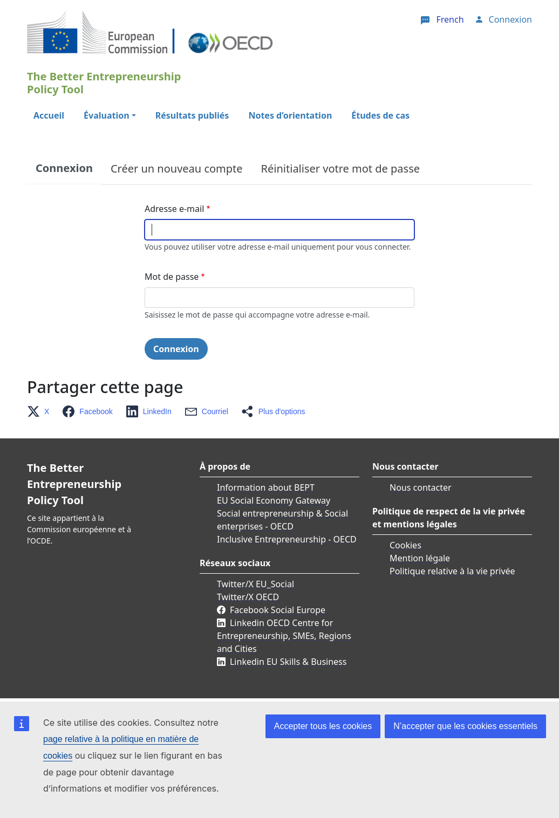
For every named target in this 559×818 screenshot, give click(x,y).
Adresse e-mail (174, 209)
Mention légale (420, 558)
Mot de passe (172, 277)
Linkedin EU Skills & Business (288, 662)
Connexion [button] (510, 19)
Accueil (48, 115)
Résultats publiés (192, 115)
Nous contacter (421, 487)
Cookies (405, 545)
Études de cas (380, 115)
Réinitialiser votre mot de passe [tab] (340, 168)
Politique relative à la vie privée (452, 571)
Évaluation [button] (106, 115)
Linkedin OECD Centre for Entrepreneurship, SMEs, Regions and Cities (284, 636)
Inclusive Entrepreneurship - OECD (287, 539)
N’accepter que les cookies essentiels (465, 726)
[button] (41, 411)
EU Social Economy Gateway (273, 500)
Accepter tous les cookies (323, 726)
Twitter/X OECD (248, 597)
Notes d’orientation (290, 115)
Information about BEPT (266, 487)
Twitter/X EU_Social (255, 584)
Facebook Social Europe (277, 610)
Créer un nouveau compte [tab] (177, 168)
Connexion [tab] (64, 168)
